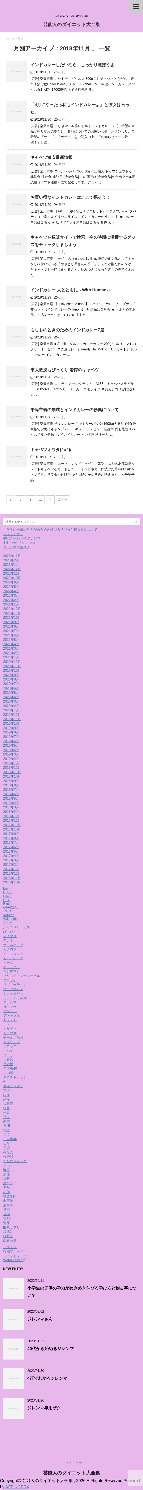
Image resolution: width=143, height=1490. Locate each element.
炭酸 (6, 1179)
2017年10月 (12, 829)
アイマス (10, 936)
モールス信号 (13, 1037)
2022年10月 (12, 578)
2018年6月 (11, 794)
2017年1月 (11, 869)
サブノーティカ (15, 984)
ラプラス (10, 1046)
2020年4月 (11, 697)
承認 (6, 1130)
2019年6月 (11, 741)
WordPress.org (14, 1260)
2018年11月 (12, 772)
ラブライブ (11, 1042)
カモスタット (13, 954)
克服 (6, 1090)
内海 (6, 1095)
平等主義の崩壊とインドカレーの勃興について (74, 409)
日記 (62, 72)
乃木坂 (8, 1064)
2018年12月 (12, 767)
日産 (6, 1143)
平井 (6, 1112)
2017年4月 (11, 856)
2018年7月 (11, 789)
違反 (6, 1223)
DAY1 (7, 896)
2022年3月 (11, 595)
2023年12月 (12, 556)
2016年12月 (12, 873)
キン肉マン (11, 971)
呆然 (6, 1099)
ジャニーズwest (15, 998)
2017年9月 (11, 834)
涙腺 (6, 1170)
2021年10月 (12, 617)
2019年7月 (11, 736)
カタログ (10, 949)
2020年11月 (12, 666)
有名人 (8, 1152)
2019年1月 (11, 763)
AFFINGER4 (17, 1487)
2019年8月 (11, 732)
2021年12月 (12, 609)
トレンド (10, 1020)
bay (6, 888)
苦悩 (6, 1214)
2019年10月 (12, 723)
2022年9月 (11, 582)
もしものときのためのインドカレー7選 (67, 330)
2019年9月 (11, 728)
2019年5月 (11, 745)
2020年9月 (11, 675)
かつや (8, 923)
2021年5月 (11, 639)
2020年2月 (11, 706)
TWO (7, 911)
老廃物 (8, 1201)
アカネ (8, 940)
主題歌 (8, 1059)
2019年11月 (12, 719)
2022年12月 (12, 569)
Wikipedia (10, 919)
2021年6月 (11, 635)
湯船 (6, 1174)
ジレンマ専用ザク (16, 547)
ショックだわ (13, 993)
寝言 (6, 1108)
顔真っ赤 (10, 1240)
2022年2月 (11, 600)
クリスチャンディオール (21, 976)
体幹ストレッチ (15, 1077)
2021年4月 (11, 644)
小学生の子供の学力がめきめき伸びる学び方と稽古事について (50, 529)
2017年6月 (11, 847)
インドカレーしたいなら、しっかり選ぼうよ (72, 64)
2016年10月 (12, 882)
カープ (8, 962)
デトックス (11, 1015)
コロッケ (10, 980)
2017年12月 (12, 820)
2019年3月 (11, 754)
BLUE (7, 892)
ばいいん (10, 931)
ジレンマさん (13, 534)
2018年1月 (11, 816)
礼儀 (6, 1192)
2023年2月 (11, 560)
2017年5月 (11, 851)
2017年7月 (11, 842)
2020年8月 (11, 679)
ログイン (10, 1247)
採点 (6, 1134)
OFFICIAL (10, 907)
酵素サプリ (11, 1227)
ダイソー (10, 1006)
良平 (6, 1209)
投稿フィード (13, 1251)
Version (8, 915)
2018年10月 (12, 776)
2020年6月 (11, 688)
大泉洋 (8, 1104)
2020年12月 (12, 661)
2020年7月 (11, 684)
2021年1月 (11, 657)
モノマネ (10, 1033)
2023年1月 (11, 564)
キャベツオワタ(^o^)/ (50, 449)
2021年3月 (11, 648)
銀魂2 (7, 1231)
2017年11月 (12, 825)
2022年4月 (11, 591)
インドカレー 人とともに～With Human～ (70, 290)
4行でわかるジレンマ (19, 543)
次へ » (62, 499)
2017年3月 (11, 860)
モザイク (10, 1029)
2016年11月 (12, 878)
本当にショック (15, 1161)
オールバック (13, 945)
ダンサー (10, 1011)
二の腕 (8, 1073)
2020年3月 (11, 701)
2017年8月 (11, 838)
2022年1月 (11, 604)
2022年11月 (12, 573)
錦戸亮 (8, 1236)
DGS (6, 900)
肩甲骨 (8, 1205)
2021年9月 (11, 622)
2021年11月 (12, 613)
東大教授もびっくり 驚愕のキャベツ (64, 369)
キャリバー (11, 967)
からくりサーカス (16, 927)
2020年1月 (11, 710)
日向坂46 (10, 1139)
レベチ (8, 1051)
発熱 (6, 1187)
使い (6, 1081)
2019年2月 (11, 759)
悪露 (6, 1121)
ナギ (6, 1024)
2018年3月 (11, 807)
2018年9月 (11, 781)
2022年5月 (11, 586)
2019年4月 (11, 750)
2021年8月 (11, 626)
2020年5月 (11, 692)
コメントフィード (16, 1256)
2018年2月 (11, 811)
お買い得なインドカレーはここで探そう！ (70, 197)
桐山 (6, 1165)
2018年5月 (11, 798)
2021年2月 (11, 653)
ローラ (8, 1055)
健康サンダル (13, 1086)
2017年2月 (11, 864)
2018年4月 (11, 803)
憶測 (6, 1126)
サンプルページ (75, 1462)
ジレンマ (10, 1002)
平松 (6, 1117)
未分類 (8, 1156)
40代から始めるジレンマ (22, 538)
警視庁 (8, 1218)
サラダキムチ (13, 989)
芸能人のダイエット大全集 (71, 24)
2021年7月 (11, 631)
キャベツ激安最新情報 (51, 157)
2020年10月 (12, 670)
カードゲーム (13, 958)
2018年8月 (11, 785)
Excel (7, 904)
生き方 (8, 1183)
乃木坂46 (10, 1068)
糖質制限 (10, 1196)
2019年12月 (12, 714)
